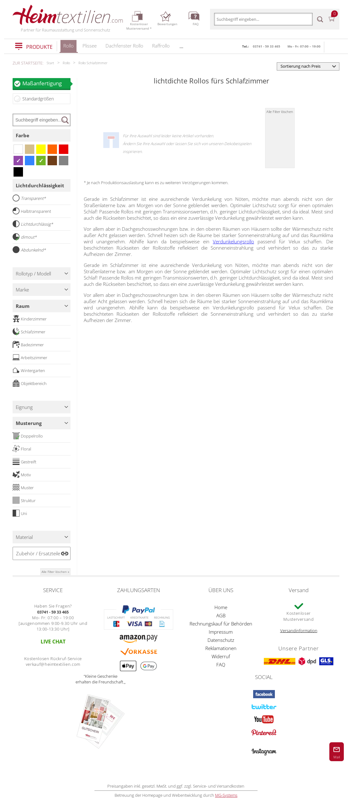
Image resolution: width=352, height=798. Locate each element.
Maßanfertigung (46, 83)
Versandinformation (298, 630)
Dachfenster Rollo (124, 45)
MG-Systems (226, 795)
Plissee (89, 45)
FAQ (220, 664)
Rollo (68, 47)
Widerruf (221, 656)
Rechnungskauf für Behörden (221, 623)
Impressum (221, 632)
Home (220, 607)
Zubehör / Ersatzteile (38, 553)
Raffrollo (161, 45)
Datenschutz (220, 640)
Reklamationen (220, 648)
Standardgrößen (38, 99)
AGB (220, 615)
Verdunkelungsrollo (233, 241)
